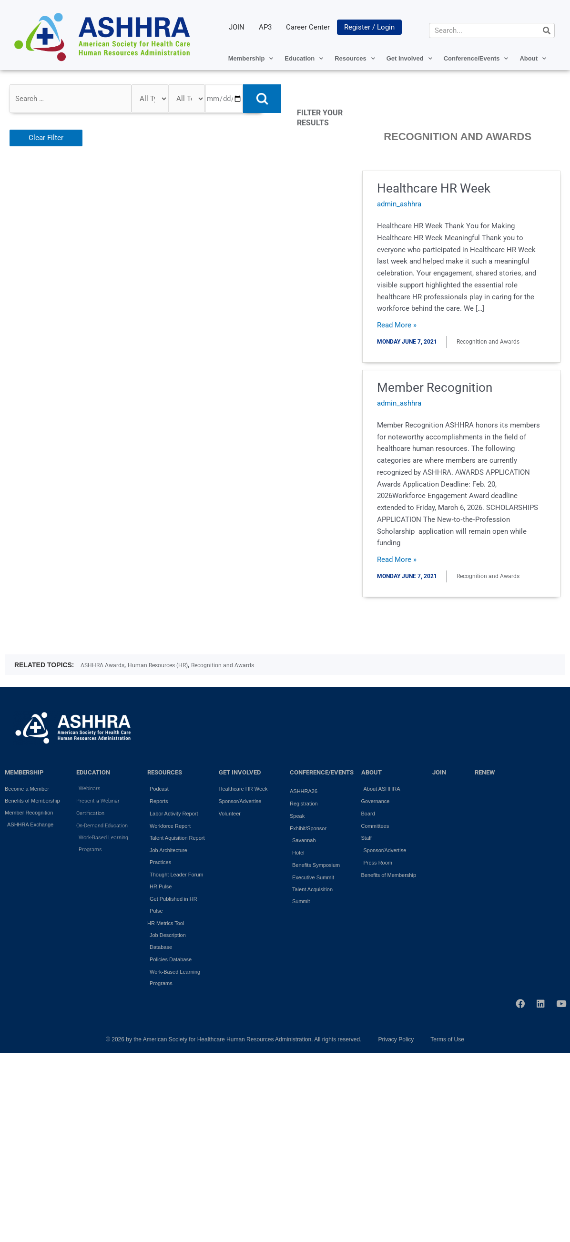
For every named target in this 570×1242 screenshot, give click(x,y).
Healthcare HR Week (433, 188)
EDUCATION (93, 772)
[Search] (546, 30)
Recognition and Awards (222, 665)
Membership (251, 58)
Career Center (308, 27)
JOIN (236, 27)
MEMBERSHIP (24, 772)
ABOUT (371, 772)
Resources (355, 58)
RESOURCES (164, 772)
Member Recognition (434, 387)
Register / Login (369, 27)
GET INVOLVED (240, 772)
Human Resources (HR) (158, 665)
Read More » (397, 324)
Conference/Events (476, 58)
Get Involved (409, 58)
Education (304, 58)
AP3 (265, 27)
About (532, 58)
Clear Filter (46, 137)
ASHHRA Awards (102, 665)
